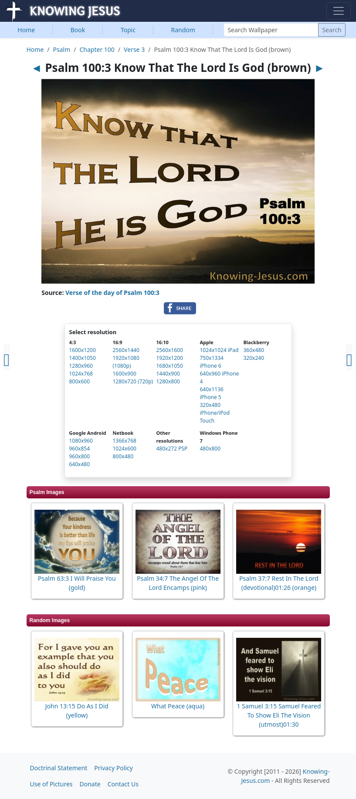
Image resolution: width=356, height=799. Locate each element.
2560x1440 (126, 350)
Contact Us (123, 784)
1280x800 (168, 381)
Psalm (62, 49)
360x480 (254, 350)
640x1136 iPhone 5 (212, 393)
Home (26, 30)
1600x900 (124, 373)
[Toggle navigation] (338, 11)
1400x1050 (82, 358)
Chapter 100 (97, 49)
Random (183, 30)
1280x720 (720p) (133, 381)
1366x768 (124, 440)
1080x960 (81, 440)
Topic (128, 30)
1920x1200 (169, 358)
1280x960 (81, 365)
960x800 (79, 456)
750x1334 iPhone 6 (212, 361)
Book (78, 30)
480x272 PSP (172, 448)
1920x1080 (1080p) (126, 361)
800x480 (123, 456)
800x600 (79, 381)
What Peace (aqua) (177, 706)
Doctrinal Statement (59, 768)
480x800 (210, 448)
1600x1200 (82, 350)
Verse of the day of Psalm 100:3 (112, 292)
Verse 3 (134, 49)
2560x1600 (169, 350)
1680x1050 (169, 365)
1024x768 (81, 373)
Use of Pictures (51, 784)
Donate (90, 784)
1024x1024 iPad (219, 350)
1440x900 (168, 373)
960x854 (79, 448)
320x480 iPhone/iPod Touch (215, 412)
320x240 (254, 358)
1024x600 (124, 448)
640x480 (79, 464)
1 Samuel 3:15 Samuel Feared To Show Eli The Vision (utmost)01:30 (279, 715)
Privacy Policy (113, 768)
